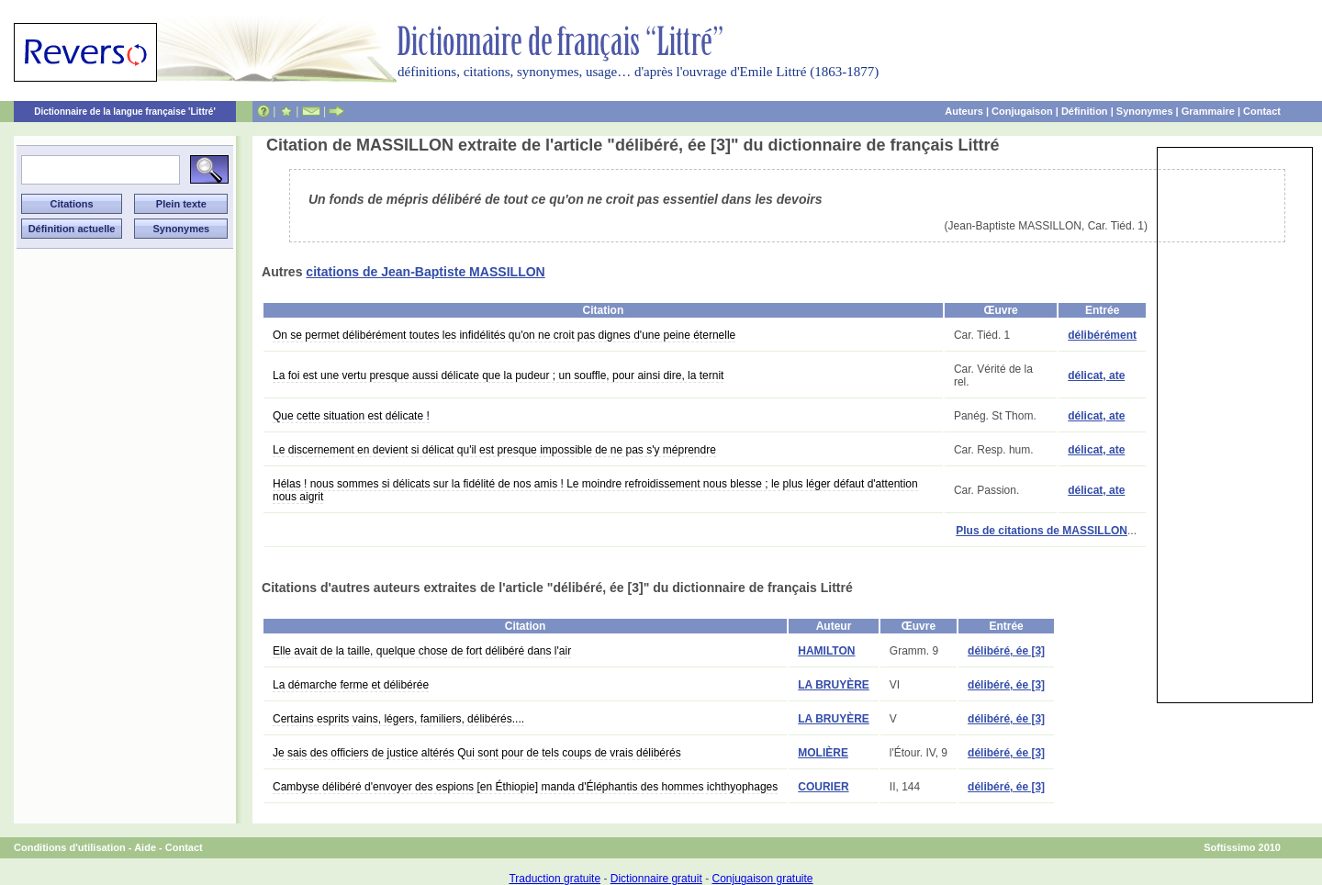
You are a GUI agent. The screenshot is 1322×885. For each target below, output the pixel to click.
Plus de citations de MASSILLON (1041, 530)
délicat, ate (1096, 375)
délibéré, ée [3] (1006, 650)
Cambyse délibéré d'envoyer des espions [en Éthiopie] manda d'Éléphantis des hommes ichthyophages (525, 786)
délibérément (1102, 335)
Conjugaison (1022, 111)
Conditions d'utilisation (70, 847)
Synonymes (1144, 111)
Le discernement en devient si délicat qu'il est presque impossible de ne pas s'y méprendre (494, 449)
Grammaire (1208, 111)
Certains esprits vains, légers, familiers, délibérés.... (398, 718)
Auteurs (964, 111)
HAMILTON (826, 650)
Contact (1262, 111)
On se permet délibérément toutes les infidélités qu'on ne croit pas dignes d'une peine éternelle (504, 335)
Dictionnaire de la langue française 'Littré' (125, 111)
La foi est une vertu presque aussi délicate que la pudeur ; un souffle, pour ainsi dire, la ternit (498, 375)
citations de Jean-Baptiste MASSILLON (425, 271)
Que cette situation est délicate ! (351, 415)
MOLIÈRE (823, 752)
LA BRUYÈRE (833, 684)
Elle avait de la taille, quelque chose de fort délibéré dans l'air (422, 650)
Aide (145, 847)
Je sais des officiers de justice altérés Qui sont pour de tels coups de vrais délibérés (477, 752)
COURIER (823, 786)
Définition (1084, 111)
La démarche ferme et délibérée (351, 684)
